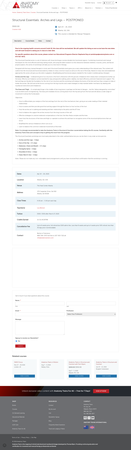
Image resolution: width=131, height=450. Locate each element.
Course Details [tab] (30, 41)
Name (18, 300)
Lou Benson (41, 208)
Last (68, 306)
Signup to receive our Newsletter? (26, 338)
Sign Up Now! (101, 391)
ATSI (79, 8)
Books (14, 405)
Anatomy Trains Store (23, 12)
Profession (70, 311)
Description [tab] (17, 41)
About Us (88, 8)
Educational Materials (18, 417)
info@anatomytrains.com (45, 238)
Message (18, 319)
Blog (50, 421)
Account (108, 2)
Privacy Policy (25, 437)
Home (14, 12)
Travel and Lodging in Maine (57, 428)
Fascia (71, 8)
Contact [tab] (48, 41)
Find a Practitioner (111, 8)
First (16, 306)
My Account (52, 409)
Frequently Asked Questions (57, 425)
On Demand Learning (18, 413)
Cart (50, 413)
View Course (24, 376)
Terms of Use (16, 437)
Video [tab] (40, 41)
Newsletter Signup (90, 2)
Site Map (33, 437)
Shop (63, 8)
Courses (54, 8)
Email (17, 311)
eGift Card (15, 425)
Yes (19, 341)
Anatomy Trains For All (18, 428)
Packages (15, 421)
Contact (99, 2)
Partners (98, 8)
